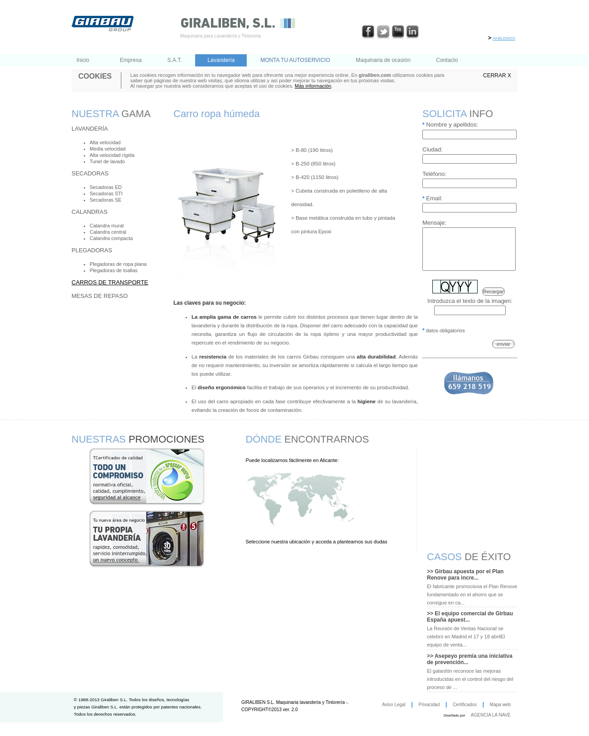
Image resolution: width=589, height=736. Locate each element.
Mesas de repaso (100, 296)
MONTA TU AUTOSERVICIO (295, 60)
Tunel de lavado (107, 161)
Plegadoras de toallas (114, 270)
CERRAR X (497, 75)
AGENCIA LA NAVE (491, 714)
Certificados (465, 704)
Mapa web (500, 704)
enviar (503, 352)
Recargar (493, 299)
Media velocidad (108, 148)
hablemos (504, 37)
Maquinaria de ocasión (383, 60)
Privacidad (429, 704)
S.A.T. (175, 60)
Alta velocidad (105, 142)
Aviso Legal (394, 704)
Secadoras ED (106, 187)
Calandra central (108, 232)
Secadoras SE (105, 200)
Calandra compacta (111, 238)
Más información (313, 86)
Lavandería (221, 60)
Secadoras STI (106, 193)
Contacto (447, 60)
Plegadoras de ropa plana (118, 264)
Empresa (131, 60)
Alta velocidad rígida (112, 155)
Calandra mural (107, 225)
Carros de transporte (110, 282)
